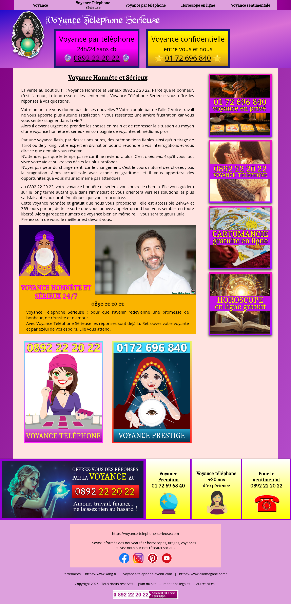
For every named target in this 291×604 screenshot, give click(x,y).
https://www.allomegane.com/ (203, 573)
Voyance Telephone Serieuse (102, 19)
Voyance (40, 5)
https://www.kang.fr (100, 573)
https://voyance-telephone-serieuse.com (145, 533)
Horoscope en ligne (198, 5)
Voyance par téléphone (145, 5)
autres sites (205, 583)
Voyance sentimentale (250, 5)
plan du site (147, 583)
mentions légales (176, 583)
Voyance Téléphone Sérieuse (93, 5)
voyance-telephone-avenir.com (147, 573)
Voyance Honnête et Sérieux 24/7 (56, 292)
